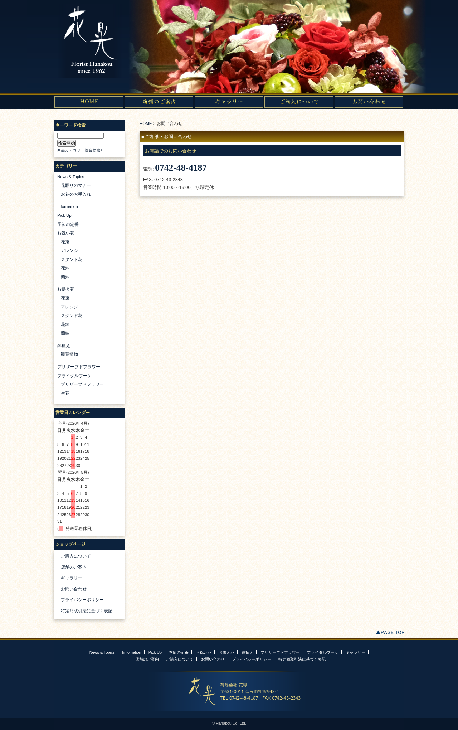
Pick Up (64, 215)
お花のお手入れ (76, 194)
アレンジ (69, 250)
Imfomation (131, 652)
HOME (146, 123)
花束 (65, 242)
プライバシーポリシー (82, 600)
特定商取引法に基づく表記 (86, 611)
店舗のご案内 (74, 567)
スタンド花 (71, 259)
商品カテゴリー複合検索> (80, 150)
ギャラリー (71, 578)
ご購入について (76, 556)
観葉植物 (69, 354)
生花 (65, 393)
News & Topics (70, 177)
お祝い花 (65, 233)
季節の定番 (68, 224)
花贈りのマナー (76, 185)
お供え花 (65, 289)
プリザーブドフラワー (78, 367)
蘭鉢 (65, 277)
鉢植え (63, 346)
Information (67, 206)
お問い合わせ (74, 589)
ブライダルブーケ (74, 376)
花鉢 (65, 268)
